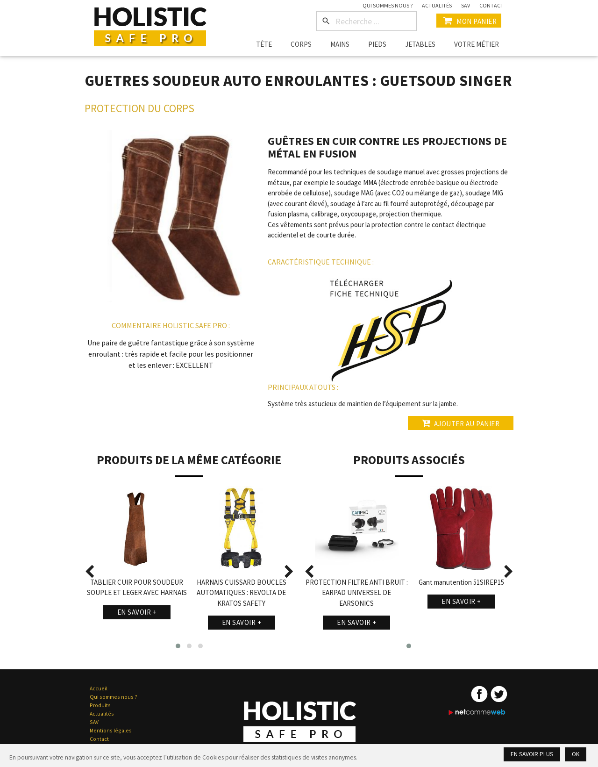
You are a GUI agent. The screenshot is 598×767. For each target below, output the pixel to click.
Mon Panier (469, 21)
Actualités (437, 5)
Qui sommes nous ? (388, 5)
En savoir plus (532, 754)
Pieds (377, 44)
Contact (491, 5)
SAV (465, 5)
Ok (575, 754)
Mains (339, 44)
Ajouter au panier (460, 423)
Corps (301, 44)
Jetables (420, 44)
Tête (264, 44)
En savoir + (137, 612)
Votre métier (476, 44)
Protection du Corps (139, 108)
